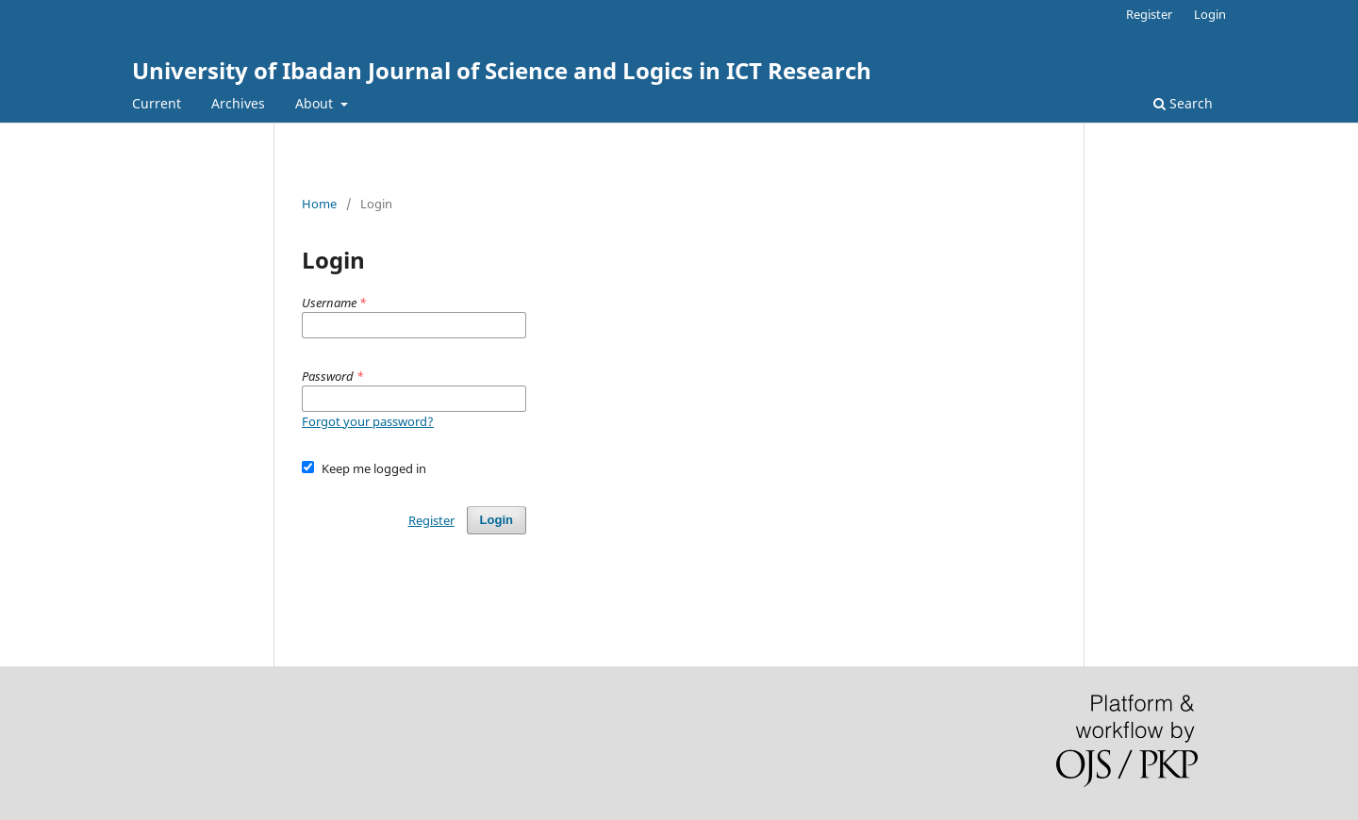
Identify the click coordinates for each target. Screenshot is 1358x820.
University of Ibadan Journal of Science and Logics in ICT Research (501, 70)
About (316, 103)
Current (156, 103)
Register (1149, 14)
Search (1183, 103)
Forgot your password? (368, 421)
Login (1210, 14)
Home (319, 203)
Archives (238, 103)
